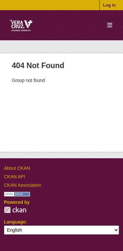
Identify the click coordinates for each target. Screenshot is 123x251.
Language (15, 221)
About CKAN (17, 168)
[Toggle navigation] (109, 25)
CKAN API (14, 176)
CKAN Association (22, 185)
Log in (109, 5)
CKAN (15, 209)
